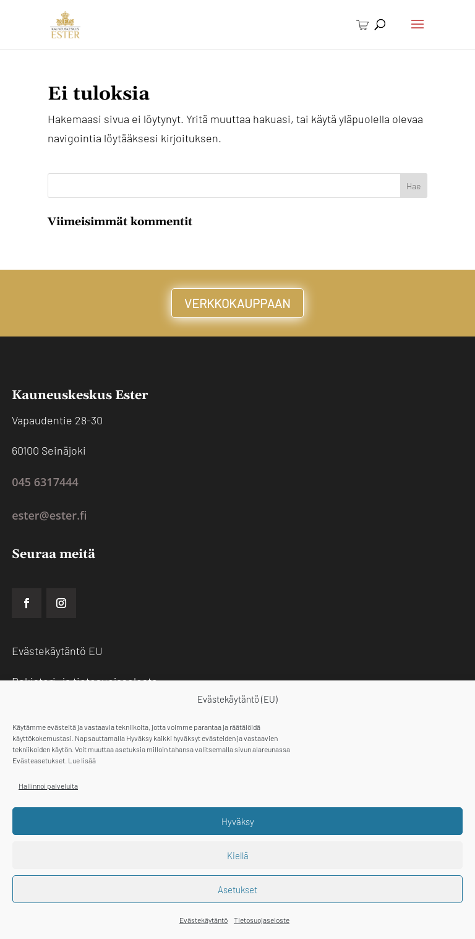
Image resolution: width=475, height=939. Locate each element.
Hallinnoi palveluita (48, 785)
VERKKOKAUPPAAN (237, 303)
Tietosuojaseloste (261, 919)
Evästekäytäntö (203, 919)
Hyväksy (237, 821)
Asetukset (237, 889)
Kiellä (238, 855)
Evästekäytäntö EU (57, 651)
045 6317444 (45, 481)
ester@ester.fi (49, 515)
